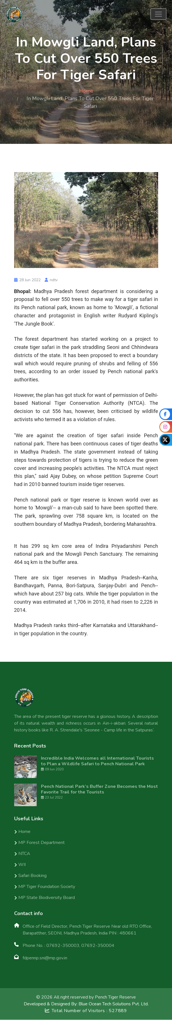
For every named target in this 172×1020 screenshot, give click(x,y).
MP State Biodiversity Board (46, 898)
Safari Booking (32, 876)
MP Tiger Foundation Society (46, 887)
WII (22, 865)
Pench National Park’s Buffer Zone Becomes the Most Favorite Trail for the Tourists (99, 789)
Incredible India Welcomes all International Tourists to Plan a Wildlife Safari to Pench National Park (97, 761)
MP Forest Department (41, 843)
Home (86, 90)
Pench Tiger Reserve (115, 997)
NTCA (24, 854)
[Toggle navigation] (158, 14)
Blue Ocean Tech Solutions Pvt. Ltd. (114, 1004)
